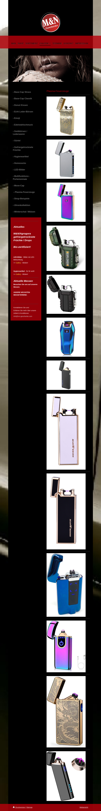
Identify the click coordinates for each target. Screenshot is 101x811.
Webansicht (84, 807)
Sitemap (29, 807)
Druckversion (19, 807)
